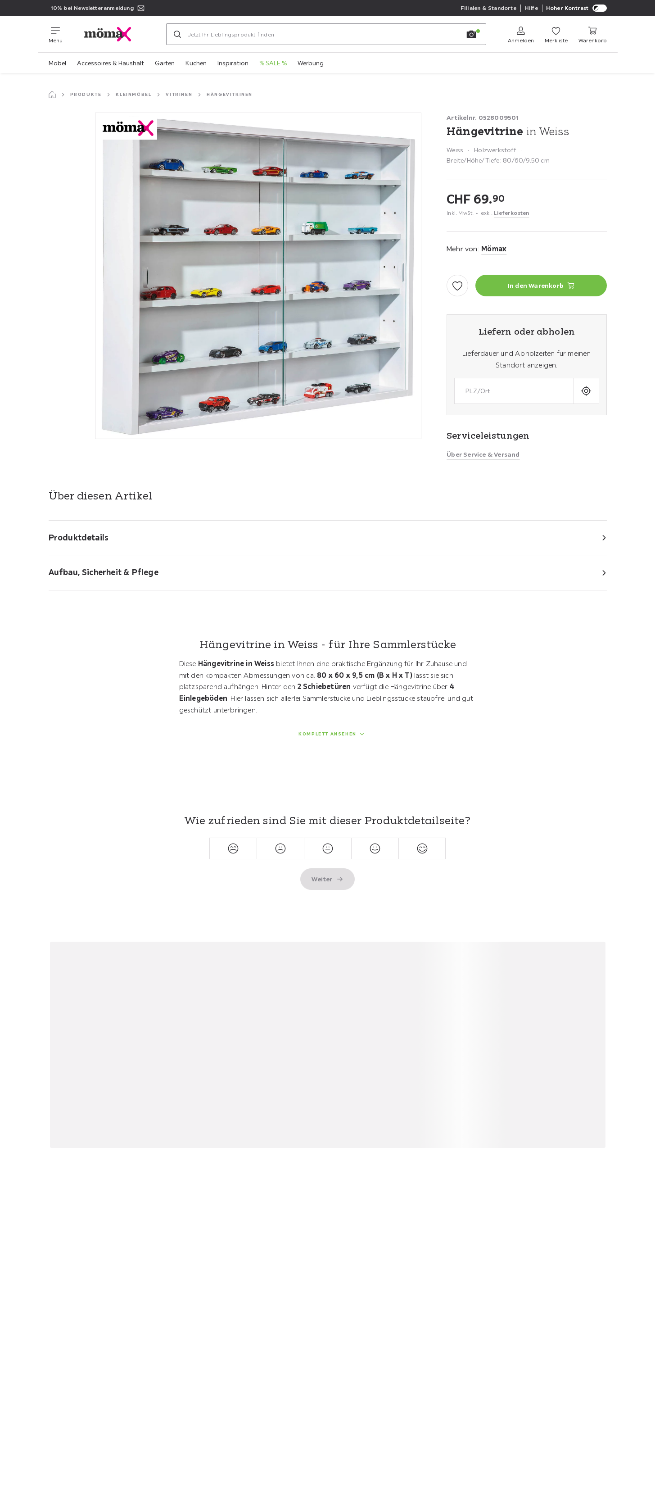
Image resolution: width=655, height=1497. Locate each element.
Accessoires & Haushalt (110, 63)
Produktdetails (79, 537)
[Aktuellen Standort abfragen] (586, 390)
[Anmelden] (521, 34)
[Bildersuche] (471, 34)
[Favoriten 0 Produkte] (556, 34)
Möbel (57, 63)
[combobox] (514, 390)
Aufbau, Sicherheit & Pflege (103, 572)
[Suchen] (177, 34)
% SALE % (273, 63)
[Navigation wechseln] (55, 34)
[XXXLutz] (114, 34)
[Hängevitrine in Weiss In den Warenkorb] (540, 285)
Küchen (196, 63)
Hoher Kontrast (576, 8)
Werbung (311, 63)
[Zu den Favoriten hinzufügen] (457, 285)
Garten (165, 63)
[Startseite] (52, 94)
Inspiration (232, 63)
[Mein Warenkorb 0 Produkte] (592, 34)
